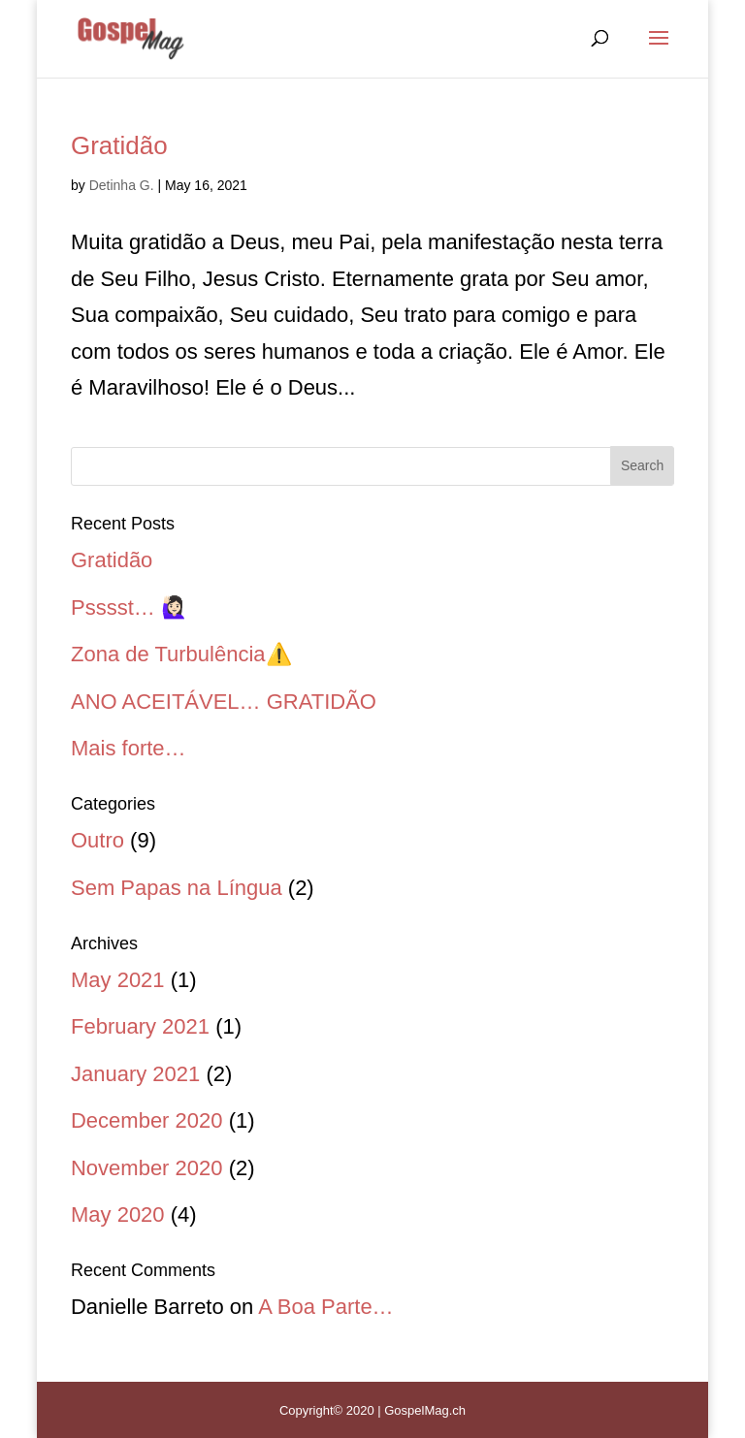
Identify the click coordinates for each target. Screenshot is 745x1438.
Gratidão (119, 145)
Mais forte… (128, 748)
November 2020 (147, 1168)
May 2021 (118, 980)
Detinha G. (121, 185)
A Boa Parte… (325, 1306)
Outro (97, 840)
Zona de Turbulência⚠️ (181, 654)
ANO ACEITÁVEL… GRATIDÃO (223, 701)
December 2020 (147, 1120)
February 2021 (140, 1026)
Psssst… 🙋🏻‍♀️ (129, 607)
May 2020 (118, 1214)
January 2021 (135, 1074)
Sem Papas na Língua (176, 888)
